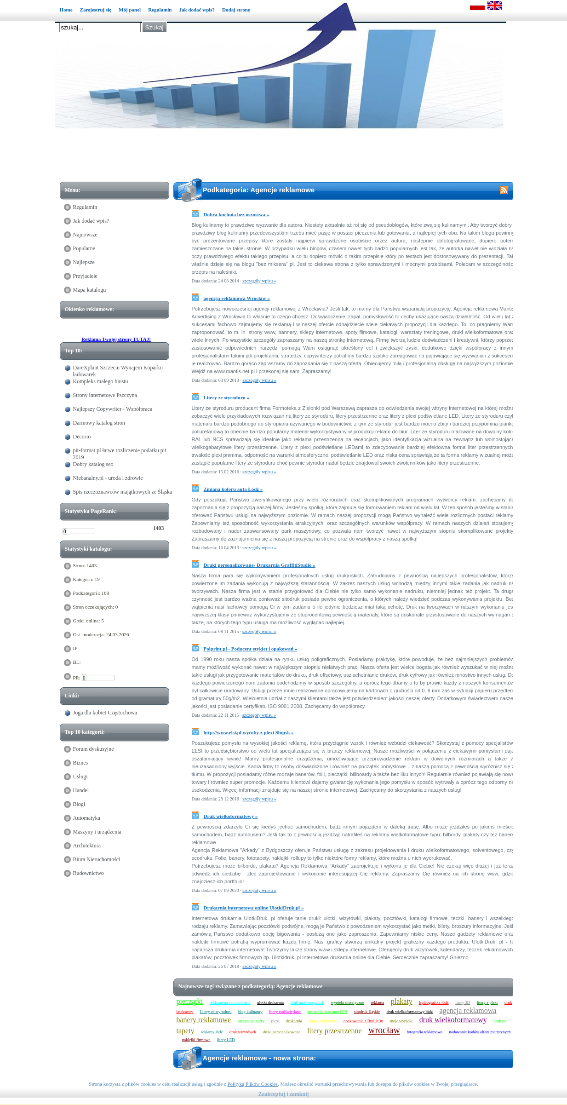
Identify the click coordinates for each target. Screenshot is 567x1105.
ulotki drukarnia (270, 1002)
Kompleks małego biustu (100, 381)
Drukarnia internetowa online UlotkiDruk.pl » (254, 907)
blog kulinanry (250, 1011)
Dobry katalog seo (93, 464)
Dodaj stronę (236, 9)
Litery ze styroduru (216, 1011)
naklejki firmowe (196, 1039)
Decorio (82, 436)
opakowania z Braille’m (363, 1021)
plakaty (401, 1001)
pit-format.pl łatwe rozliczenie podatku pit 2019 (119, 453)
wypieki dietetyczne (347, 1002)
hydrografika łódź (433, 1002)
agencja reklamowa (468, 1010)
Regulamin (160, 9)
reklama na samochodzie (230, 1002)
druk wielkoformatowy (453, 1020)
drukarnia (294, 1021)
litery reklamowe (323, 1021)
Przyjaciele (85, 276)
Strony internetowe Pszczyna (105, 395)
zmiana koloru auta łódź (328, 1011)
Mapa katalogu (89, 290)
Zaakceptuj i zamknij (283, 1094)
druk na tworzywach (307, 1002)
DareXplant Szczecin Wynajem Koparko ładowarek (118, 371)
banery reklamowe (204, 1020)
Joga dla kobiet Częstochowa (105, 712)
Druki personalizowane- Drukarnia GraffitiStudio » (259, 565)
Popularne (84, 248)
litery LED (226, 1039)
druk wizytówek (242, 1032)
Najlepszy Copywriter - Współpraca (113, 409)
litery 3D (462, 1002)
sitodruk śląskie (367, 1011)
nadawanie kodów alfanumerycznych (480, 1032)
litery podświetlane (285, 1011)
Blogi (79, 804)
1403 (158, 528)
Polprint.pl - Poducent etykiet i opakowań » (251, 648)
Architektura (87, 845)
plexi (275, 1021)
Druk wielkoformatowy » (231, 816)
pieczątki (190, 1001)
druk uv (499, 1021)
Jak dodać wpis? (197, 9)
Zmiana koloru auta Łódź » (233, 489)
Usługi (80, 776)
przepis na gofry (251, 1021)
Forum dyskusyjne (93, 749)
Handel (81, 790)
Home (66, 9)
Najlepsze (84, 262)
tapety (186, 1031)
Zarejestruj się (96, 9)
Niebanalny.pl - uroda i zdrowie (108, 478)
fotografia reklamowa (424, 1032)
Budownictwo (88, 873)
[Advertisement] (288, 155)
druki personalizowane (282, 1032)
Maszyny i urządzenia (97, 832)
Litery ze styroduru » (227, 397)
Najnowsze (85, 234)
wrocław (384, 1030)
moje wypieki (401, 1021)
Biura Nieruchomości (96, 859)
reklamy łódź (212, 1032)
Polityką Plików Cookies (252, 1084)
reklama (377, 1002)
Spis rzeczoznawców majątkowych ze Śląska (122, 492)
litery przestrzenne (334, 1031)
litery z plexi (487, 1002)
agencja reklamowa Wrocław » (237, 298)
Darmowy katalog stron (99, 423)
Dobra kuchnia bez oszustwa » (236, 214)
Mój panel (130, 9)
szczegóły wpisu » (259, 280)
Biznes (80, 763)
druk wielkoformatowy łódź (410, 1011)
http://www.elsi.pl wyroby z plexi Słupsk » (249, 732)
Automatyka (86, 818)
